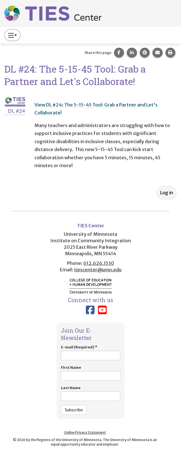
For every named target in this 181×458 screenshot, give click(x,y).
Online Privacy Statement (85, 432)
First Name (90, 373)
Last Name (90, 393)
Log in (166, 192)
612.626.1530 (98, 263)
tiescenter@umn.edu (97, 269)
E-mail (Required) (90, 352)
